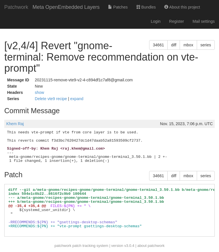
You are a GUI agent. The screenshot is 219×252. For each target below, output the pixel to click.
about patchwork (151, 245)
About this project (182, 7)
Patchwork (16, 7)
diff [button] (173, 45)
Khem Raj (15, 123)
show (39, 92)
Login (156, 21)
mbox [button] (188, 45)
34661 (158, 45)
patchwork (62, 245)
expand (76, 98)
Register (176, 21)
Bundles (146, 7)
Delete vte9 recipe (51, 98)
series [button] (205, 45)
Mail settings (203, 21)
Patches (117, 7)
